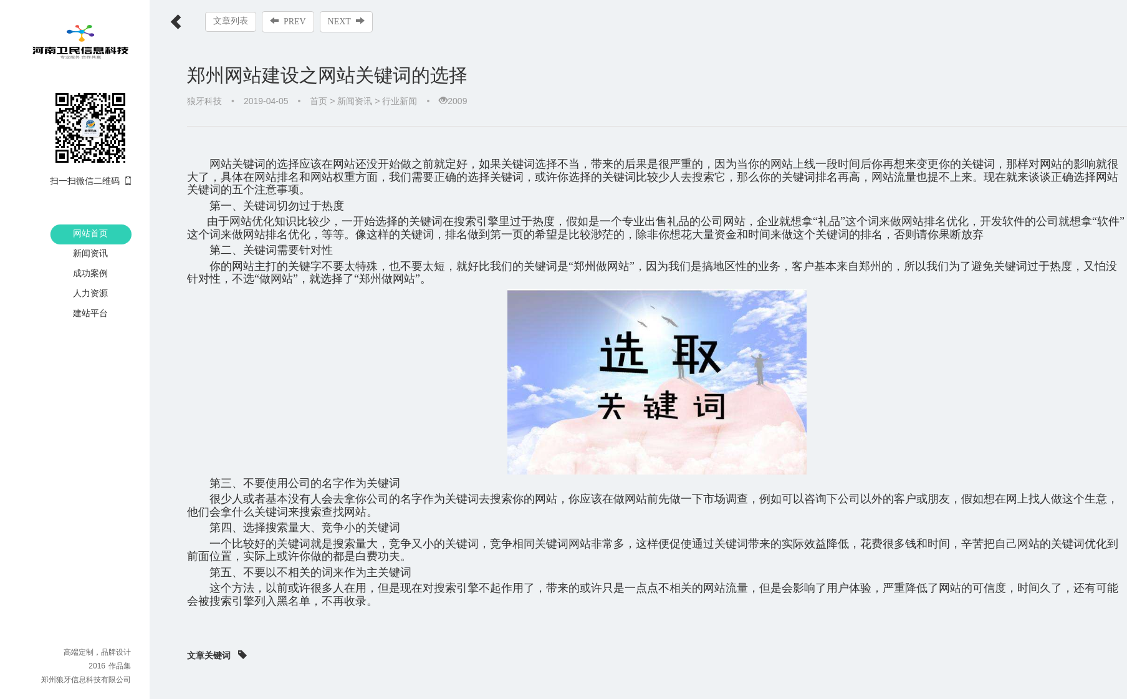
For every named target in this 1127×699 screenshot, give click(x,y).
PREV (288, 21)
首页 (318, 101)
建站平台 (90, 313)
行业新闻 (399, 101)
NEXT (346, 21)
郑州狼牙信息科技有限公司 (86, 679)
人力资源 (90, 293)
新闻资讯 (90, 253)
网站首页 (90, 233)
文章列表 (230, 21)
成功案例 (90, 273)
